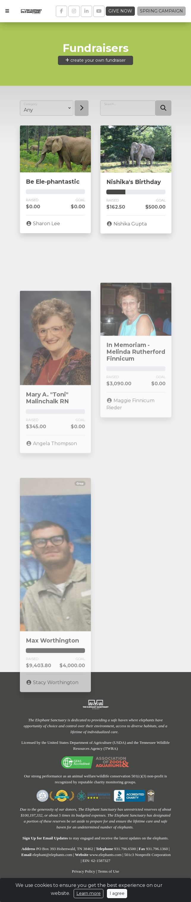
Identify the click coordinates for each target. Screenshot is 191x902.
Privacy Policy (83, 871)
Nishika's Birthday (133, 181)
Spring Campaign (161, 11)
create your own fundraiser (95, 60)
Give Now (120, 11)
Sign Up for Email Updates (45, 838)
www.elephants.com (105, 854)
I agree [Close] (117, 893)
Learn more (88, 893)
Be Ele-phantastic (53, 181)
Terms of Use (108, 871)
